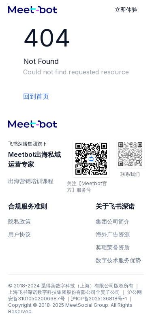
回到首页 (36, 96)
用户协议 (19, 234)
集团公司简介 (113, 221)
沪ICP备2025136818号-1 (99, 299)
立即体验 (126, 9)
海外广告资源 (113, 234)
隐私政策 (19, 221)
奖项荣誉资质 (113, 247)
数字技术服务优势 (118, 260)
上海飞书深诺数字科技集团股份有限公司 (52, 292)
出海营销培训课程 (31, 180)
